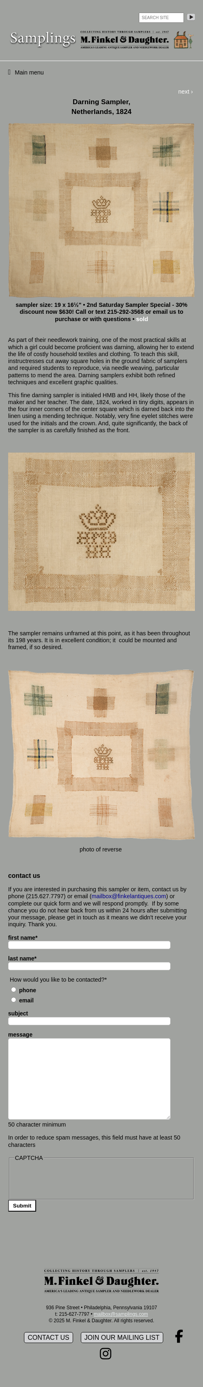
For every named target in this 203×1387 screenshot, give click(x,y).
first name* (22, 937)
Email (26, 1000)
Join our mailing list (122, 1337)
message (20, 1034)
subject (18, 1013)
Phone (27, 990)
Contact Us (48, 1337)
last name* (22, 958)
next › (185, 91)
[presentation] (76, 1179)
